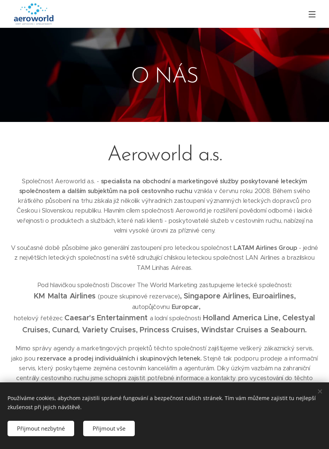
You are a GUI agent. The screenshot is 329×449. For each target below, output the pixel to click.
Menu (312, 14)
